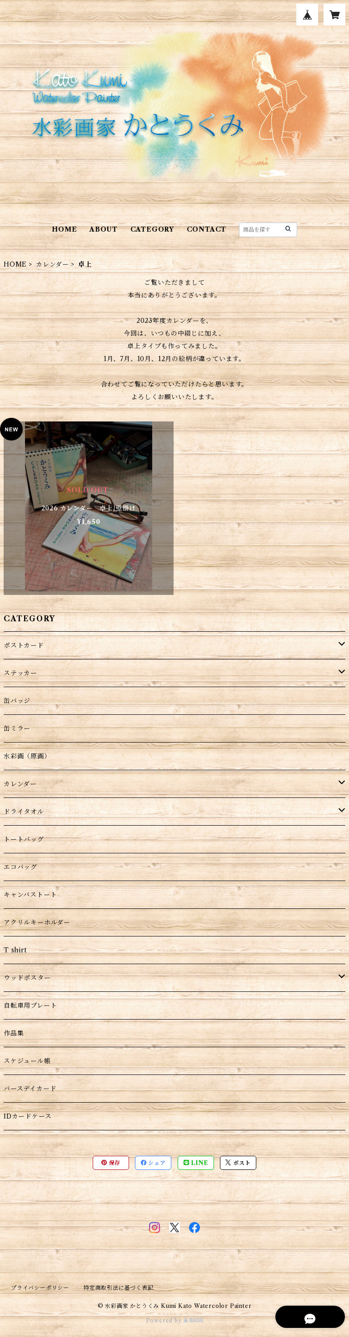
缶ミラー (17, 728)
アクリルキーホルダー (37, 922)
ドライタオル (24, 811)
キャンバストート (30, 895)
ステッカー (20, 673)
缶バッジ (17, 701)
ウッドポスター (27, 978)
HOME (64, 229)
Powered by (175, 1320)
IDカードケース (27, 1116)
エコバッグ (20, 867)
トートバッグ (24, 839)
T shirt (15, 950)
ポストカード (24, 645)
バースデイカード (30, 1088)
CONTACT (207, 229)
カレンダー (52, 264)
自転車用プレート (30, 1005)
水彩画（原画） (27, 756)
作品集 (14, 1033)
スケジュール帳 (27, 1061)
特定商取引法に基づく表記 (119, 1287)
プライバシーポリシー (40, 1287)
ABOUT (104, 229)
